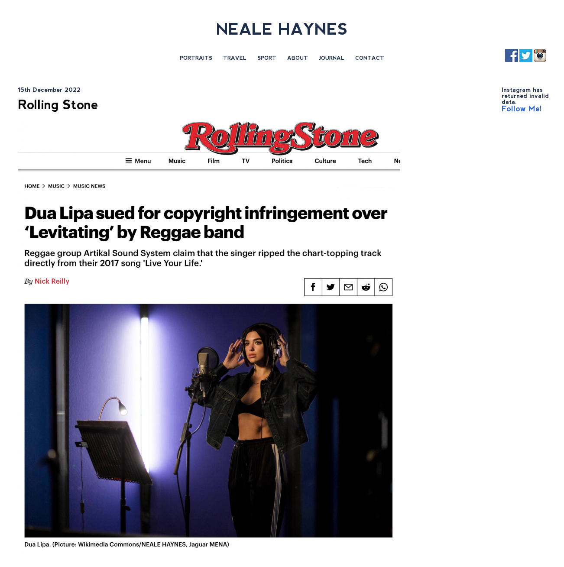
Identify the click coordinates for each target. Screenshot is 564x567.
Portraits (196, 58)
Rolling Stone (58, 104)
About (297, 58)
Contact (369, 58)
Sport (266, 58)
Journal (331, 58)
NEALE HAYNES (282, 29)
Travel (234, 58)
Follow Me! (522, 108)
